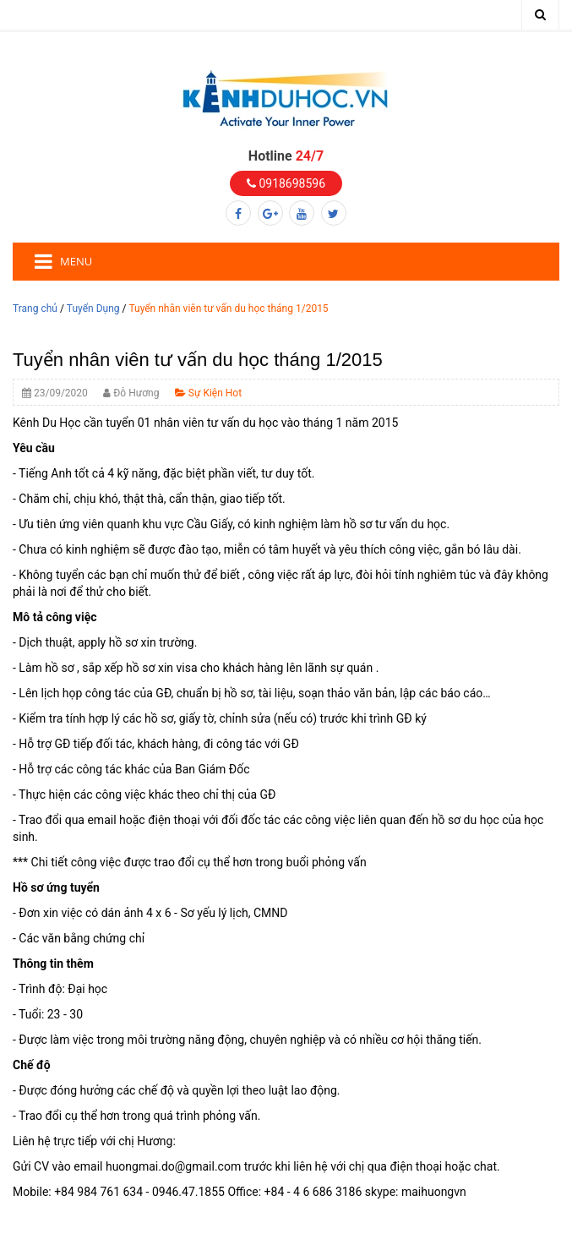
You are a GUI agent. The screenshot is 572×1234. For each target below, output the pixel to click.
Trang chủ (35, 308)
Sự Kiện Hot (208, 393)
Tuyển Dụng (93, 308)
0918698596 (286, 183)
